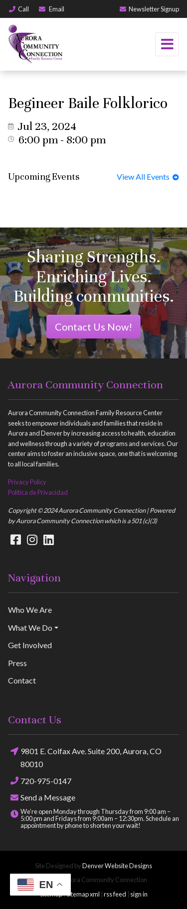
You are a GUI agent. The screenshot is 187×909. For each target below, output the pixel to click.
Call (18, 9)
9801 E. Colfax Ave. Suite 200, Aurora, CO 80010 (85, 757)
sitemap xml (83, 894)
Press (17, 663)
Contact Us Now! (93, 327)
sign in (139, 894)
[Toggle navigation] (167, 44)
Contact (22, 680)
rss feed (115, 894)
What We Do (30, 627)
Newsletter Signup (149, 9)
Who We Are (30, 609)
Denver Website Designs (117, 866)
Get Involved (30, 645)
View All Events (148, 176)
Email (51, 9)
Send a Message (41, 797)
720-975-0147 (39, 781)
